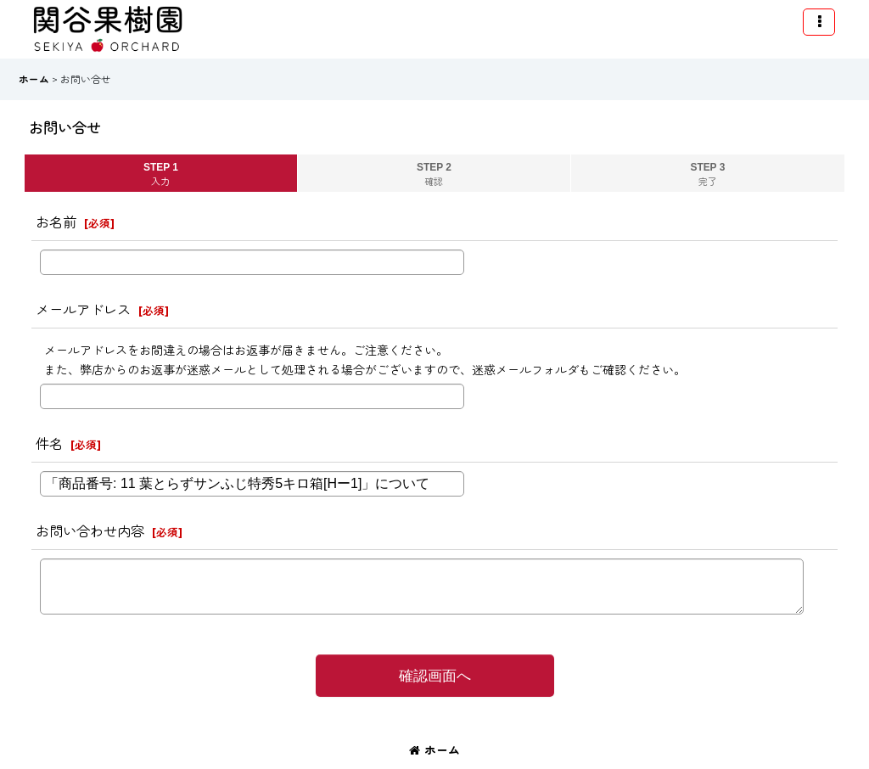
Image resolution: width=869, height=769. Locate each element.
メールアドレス (83, 309)
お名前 (56, 222)
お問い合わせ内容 (90, 531)
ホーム (434, 750)
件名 (49, 443)
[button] (819, 22)
